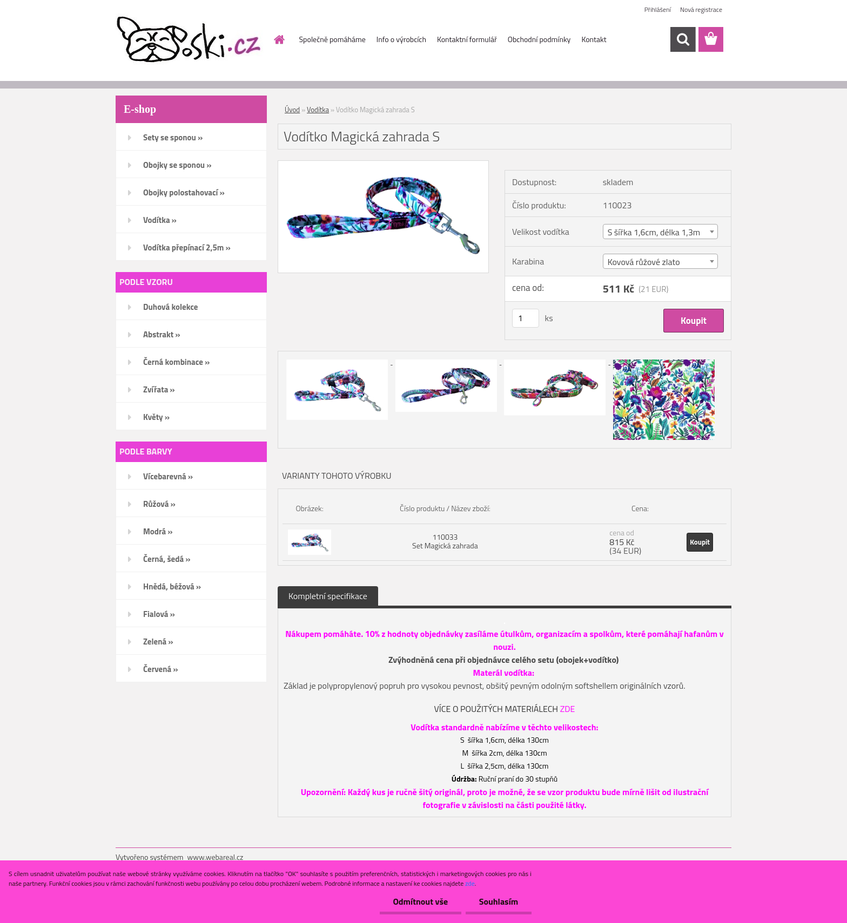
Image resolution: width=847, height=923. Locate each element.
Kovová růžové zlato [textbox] (644, 261)
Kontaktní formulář (467, 39)
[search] (682, 39)
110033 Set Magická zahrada (445, 541)
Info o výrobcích (401, 39)
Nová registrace (701, 9)
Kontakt (593, 39)
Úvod (292, 109)
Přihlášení (657, 9)
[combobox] (660, 231)
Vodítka (318, 109)
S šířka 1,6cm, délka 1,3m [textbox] (654, 232)
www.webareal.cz (215, 857)
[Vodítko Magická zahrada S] (383, 165)
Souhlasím (498, 901)
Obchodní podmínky (539, 39)
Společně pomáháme (332, 39)
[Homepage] (278, 39)
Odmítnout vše (420, 901)
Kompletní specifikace (327, 595)
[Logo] (190, 40)
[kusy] (525, 318)
